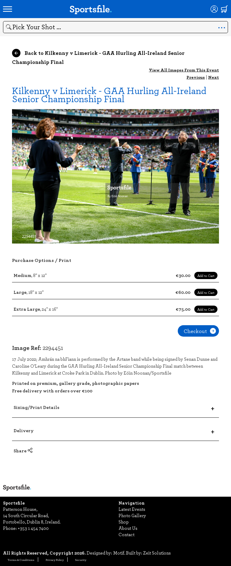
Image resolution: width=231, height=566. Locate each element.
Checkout (200, 331)
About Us (128, 528)
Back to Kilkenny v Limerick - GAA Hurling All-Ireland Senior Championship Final (98, 57)
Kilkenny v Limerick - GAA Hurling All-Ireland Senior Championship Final (109, 94)
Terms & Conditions (21, 560)
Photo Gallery (132, 515)
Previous (195, 77)
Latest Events (132, 509)
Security (80, 560)
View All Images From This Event (184, 70)
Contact (126, 534)
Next (213, 77)
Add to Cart (205, 275)
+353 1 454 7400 (33, 528)
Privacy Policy (55, 560)
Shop (124, 522)
